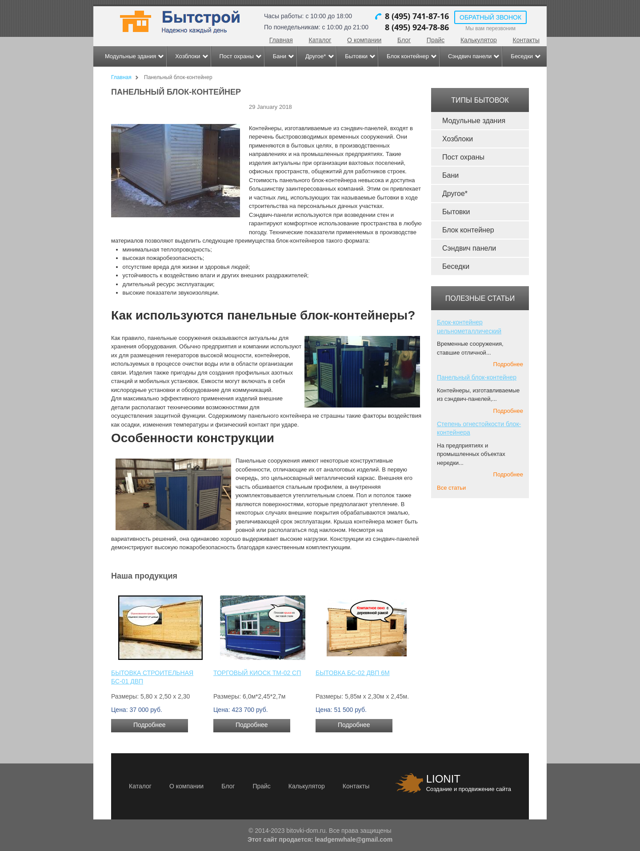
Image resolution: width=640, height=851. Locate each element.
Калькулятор (478, 40)
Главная (281, 40)
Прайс (435, 40)
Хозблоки (187, 56)
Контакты (526, 40)
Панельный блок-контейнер (476, 377)
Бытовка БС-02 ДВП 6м (353, 672)
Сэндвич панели (470, 56)
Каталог (320, 40)
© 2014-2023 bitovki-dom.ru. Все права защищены (319, 830)
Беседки (522, 56)
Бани (279, 56)
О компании (364, 40)
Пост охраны (237, 56)
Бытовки (356, 56)
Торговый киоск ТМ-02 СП (257, 672)
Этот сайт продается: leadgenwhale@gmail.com (320, 839)
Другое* (315, 56)
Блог (404, 40)
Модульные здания (130, 56)
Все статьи (451, 487)
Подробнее (149, 724)
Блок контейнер (408, 56)
